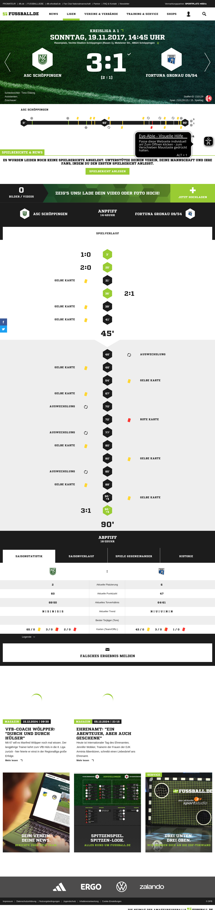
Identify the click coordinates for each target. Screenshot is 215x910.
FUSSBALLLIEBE (35, 4)
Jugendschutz (69, 901)
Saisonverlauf (81, 556)
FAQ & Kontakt (110, 4)
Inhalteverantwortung (89, 901)
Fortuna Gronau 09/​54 (171, 75)
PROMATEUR (9, 4)
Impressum (8, 901)
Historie (186, 556)
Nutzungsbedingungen (49, 901)
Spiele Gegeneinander (133, 556)
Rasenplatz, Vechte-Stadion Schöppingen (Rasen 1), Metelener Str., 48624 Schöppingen (107, 43)
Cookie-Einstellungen (111, 901)
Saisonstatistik (29, 556)
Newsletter (124, 4)
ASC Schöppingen (43, 75)
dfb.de (21, 4)
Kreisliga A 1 (107, 31)
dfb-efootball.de (53, 4)
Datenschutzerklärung (26, 901)
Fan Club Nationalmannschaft (77, 4)
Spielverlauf (107, 233)
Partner (97, 4)
